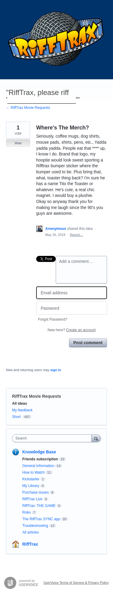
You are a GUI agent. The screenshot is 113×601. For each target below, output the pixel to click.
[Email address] (71, 292)
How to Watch (33, 472)
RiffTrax (30, 544)
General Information (38, 466)
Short (16, 417)
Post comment (88, 342)
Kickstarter (30, 479)
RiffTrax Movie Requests (36, 396)
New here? (72, 330)
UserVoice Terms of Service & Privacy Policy (76, 582)
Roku (26, 512)
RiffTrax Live (32, 499)
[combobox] (53, 438)
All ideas (19, 403)
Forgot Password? (52, 319)
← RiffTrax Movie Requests (28, 108)
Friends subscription (40, 459)
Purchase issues (35, 492)
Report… (76, 235)
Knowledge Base (39, 451)
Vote (17, 143)
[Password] (71, 308)
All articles (30, 532)
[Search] (96, 438)
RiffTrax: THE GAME (38, 506)
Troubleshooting (35, 526)
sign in (55, 370)
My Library (30, 486)
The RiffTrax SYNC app (41, 519)
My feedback (22, 410)
